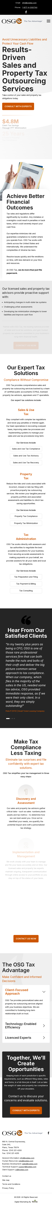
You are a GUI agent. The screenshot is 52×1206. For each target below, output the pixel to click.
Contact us (6, 1176)
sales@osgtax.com (29, 1164)
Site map (5, 1180)
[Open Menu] (48, 21)
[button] (8, 718)
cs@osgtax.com (21, 1170)
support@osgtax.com (27, 1167)
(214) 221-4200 (15, 1150)
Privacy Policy (8, 1188)
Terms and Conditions (11, 1184)
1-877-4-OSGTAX (29, 7)
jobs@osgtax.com (26, 1161)
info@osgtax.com (29, 3)
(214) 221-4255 (13, 1153)
